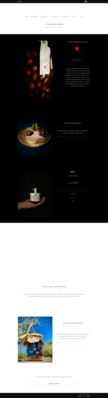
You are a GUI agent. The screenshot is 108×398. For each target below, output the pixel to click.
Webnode (87, 394)
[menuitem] (46, 16)
